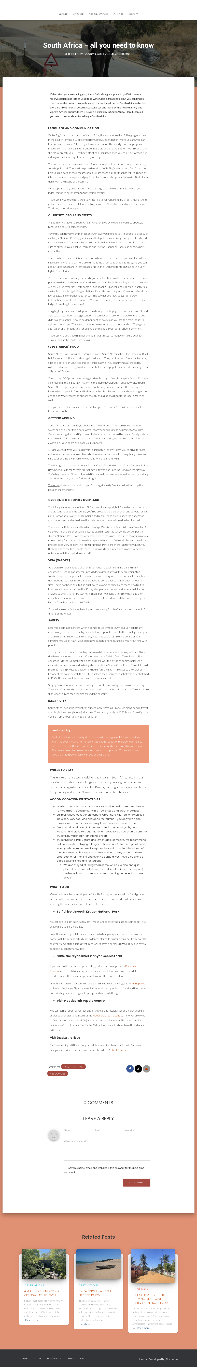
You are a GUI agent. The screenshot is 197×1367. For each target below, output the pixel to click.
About (133, 14)
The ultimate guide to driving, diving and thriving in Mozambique (151, 1298)
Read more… (32, 1320)
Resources (57, 1073)
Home (63, 14)
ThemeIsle (172, 1359)
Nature (78, 14)
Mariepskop (138, 983)
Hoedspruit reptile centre (107, 1015)
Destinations (98, 14)
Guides (118, 14)
